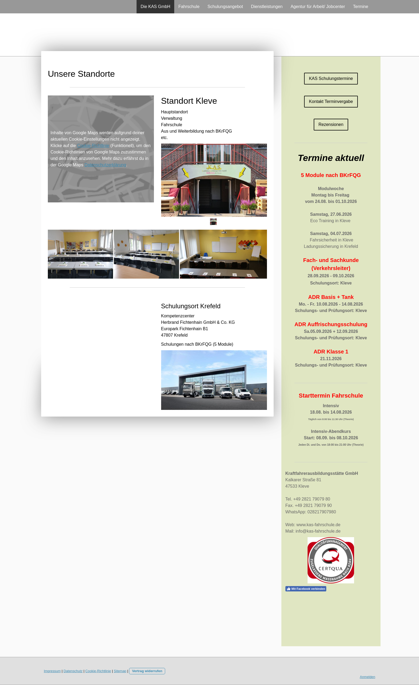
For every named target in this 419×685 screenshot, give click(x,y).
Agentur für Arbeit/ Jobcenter (317, 6)
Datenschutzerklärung (105, 165)
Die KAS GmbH (155, 6)
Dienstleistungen (266, 6)
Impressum (52, 671)
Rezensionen (331, 124)
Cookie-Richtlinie (93, 145)
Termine (360, 6)
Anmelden (367, 677)
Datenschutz (73, 671)
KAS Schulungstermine (331, 78)
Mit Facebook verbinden (305, 589)
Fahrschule (188, 6)
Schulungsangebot (225, 6)
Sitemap (120, 671)
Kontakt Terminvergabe (331, 101)
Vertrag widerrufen (147, 671)
